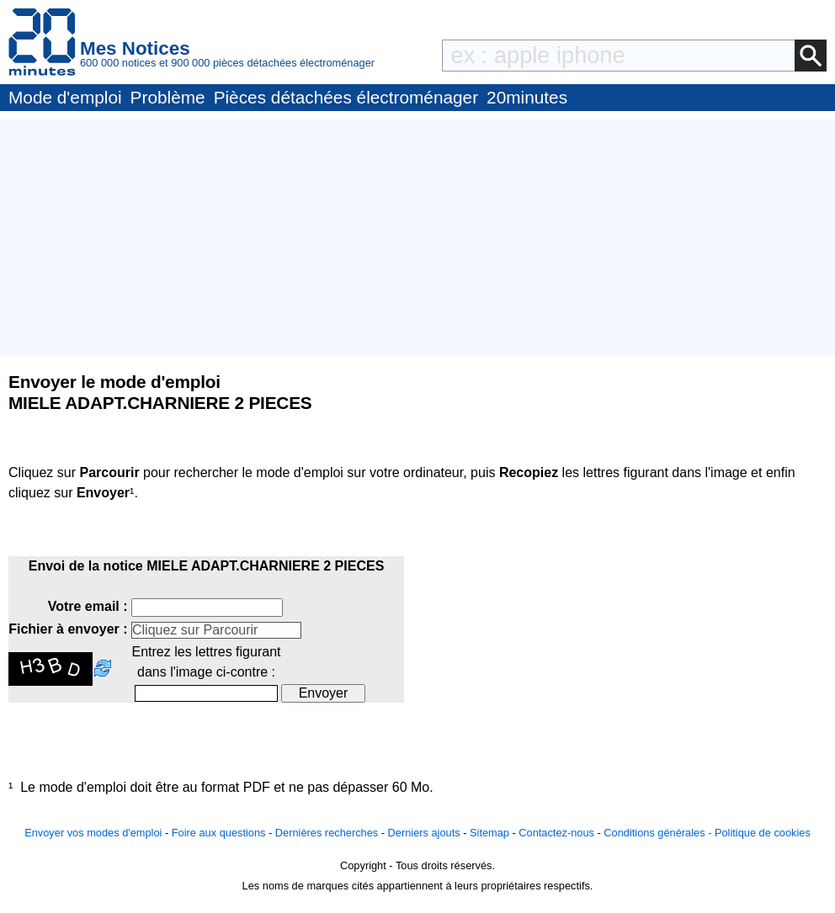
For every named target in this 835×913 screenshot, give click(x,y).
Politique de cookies (763, 832)
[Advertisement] (417, 237)
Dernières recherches (326, 832)
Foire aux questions (219, 832)
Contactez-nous (556, 832)
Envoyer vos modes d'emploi (93, 832)
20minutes (527, 97)
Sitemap (489, 832)
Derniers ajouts (424, 832)
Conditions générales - (659, 832)
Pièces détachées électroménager (346, 97)
